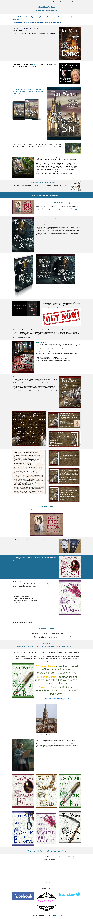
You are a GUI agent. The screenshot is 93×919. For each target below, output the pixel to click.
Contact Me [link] (87, 1)
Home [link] (54, 1)
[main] (46, 8)
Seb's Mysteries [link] (60, 1)
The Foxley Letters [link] (70, 1)
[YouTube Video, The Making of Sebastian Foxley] (26, 867)
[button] (91, 1)
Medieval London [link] (79, 1)
